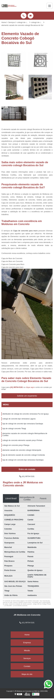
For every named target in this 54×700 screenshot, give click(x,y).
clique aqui (30, 387)
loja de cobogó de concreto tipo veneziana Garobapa (22, 424)
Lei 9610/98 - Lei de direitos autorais (15, 605)
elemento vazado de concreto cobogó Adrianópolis (21, 450)
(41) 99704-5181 (16, 387)
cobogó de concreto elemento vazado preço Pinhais (22, 440)
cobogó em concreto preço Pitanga (15, 445)
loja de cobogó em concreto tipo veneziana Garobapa (22, 460)
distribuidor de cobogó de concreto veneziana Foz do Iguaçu (25, 414)
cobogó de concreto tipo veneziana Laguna (19, 419)
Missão (27, 650)
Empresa (27, 642)
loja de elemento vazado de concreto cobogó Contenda (23, 455)
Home (27, 635)
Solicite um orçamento (27, 396)
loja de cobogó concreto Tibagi (14, 429)
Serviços (27, 658)
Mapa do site (27, 674)
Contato (27, 666)
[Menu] (49, 6)
